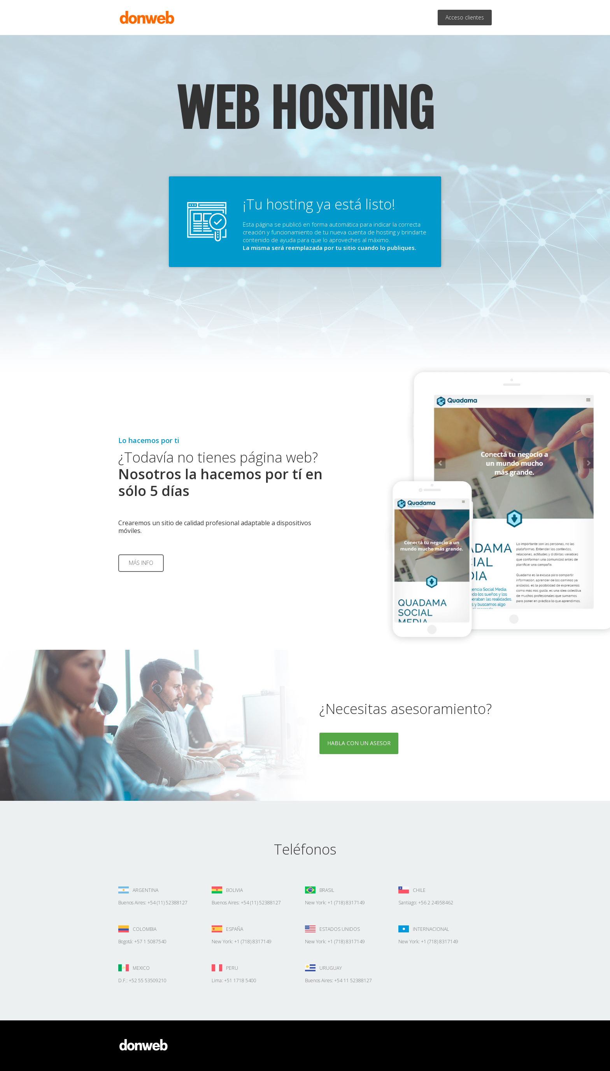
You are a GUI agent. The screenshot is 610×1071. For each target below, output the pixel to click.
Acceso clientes (464, 17)
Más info (141, 562)
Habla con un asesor (359, 743)
